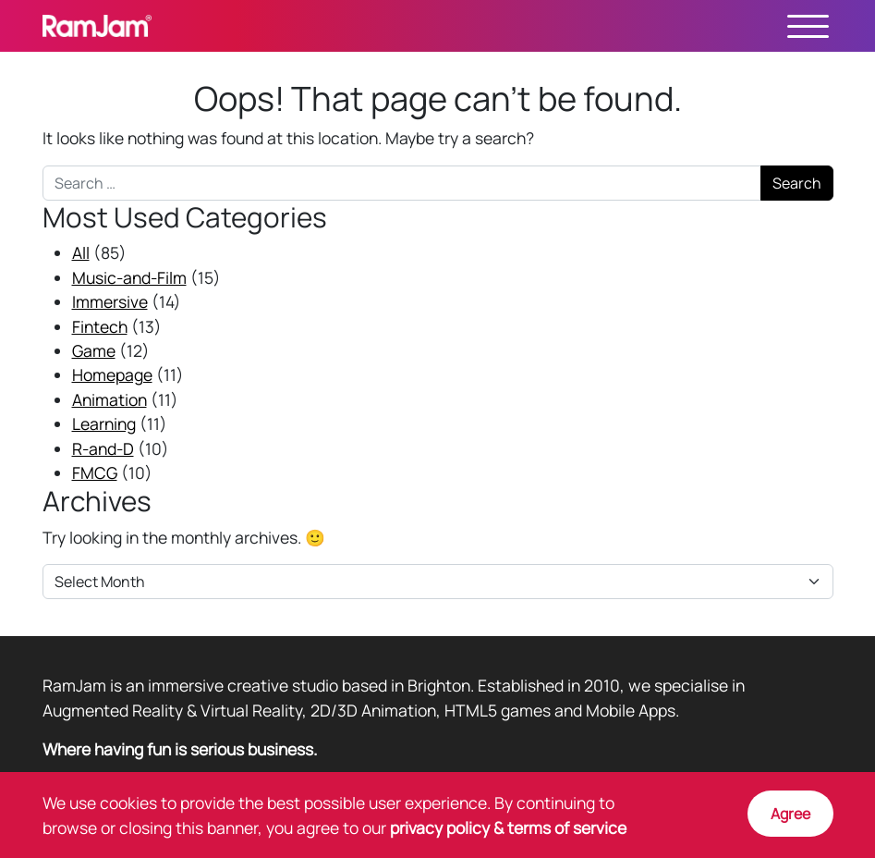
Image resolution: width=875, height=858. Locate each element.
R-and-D (103, 448)
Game (93, 350)
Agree (790, 813)
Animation (109, 399)
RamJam (97, 26)
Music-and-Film (129, 277)
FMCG (94, 472)
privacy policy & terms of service (508, 827)
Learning (104, 423)
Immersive (110, 301)
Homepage (112, 374)
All (81, 252)
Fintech (100, 326)
